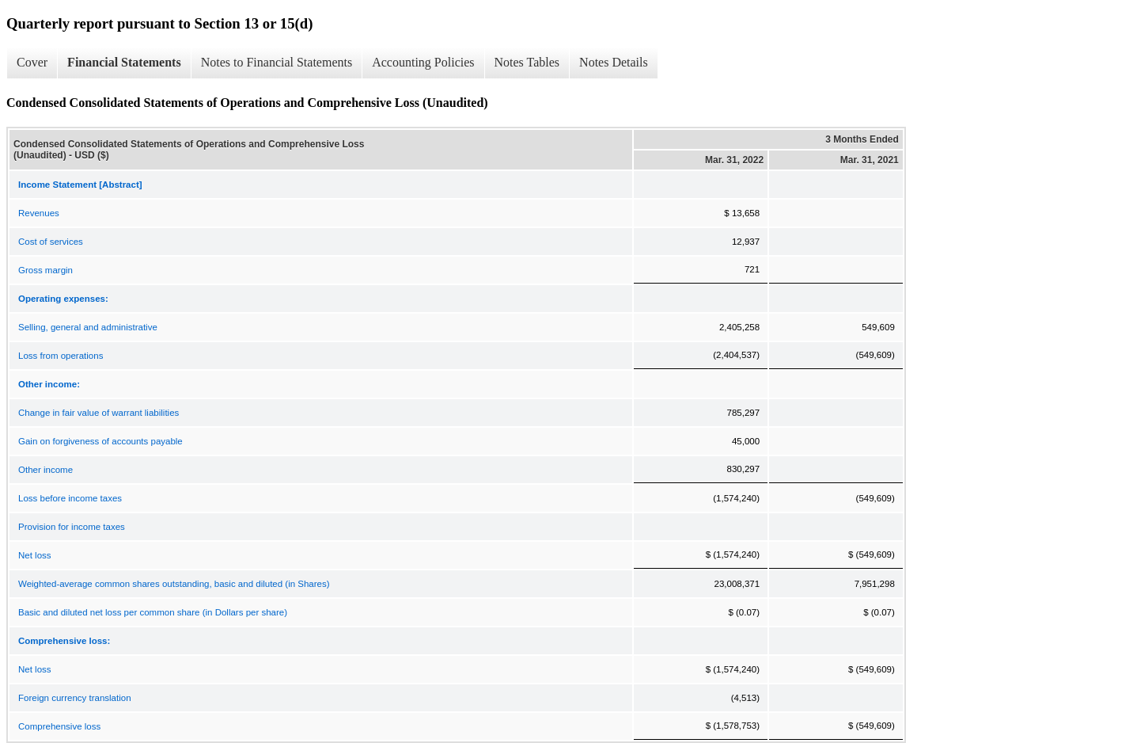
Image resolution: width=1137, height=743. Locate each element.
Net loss (34, 555)
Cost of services (50, 241)
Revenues (38, 213)
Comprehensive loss (59, 726)
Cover (32, 62)
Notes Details (613, 62)
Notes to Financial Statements (277, 62)
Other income (45, 469)
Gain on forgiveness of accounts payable (100, 441)
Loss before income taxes (70, 498)
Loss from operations (60, 355)
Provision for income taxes (71, 527)
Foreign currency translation (74, 698)
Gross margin (45, 270)
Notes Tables (527, 62)
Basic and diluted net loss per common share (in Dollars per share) (152, 612)
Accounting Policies (423, 62)
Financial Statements (124, 62)
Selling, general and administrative (87, 327)
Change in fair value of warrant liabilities (98, 412)
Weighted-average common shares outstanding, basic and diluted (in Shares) (174, 584)
